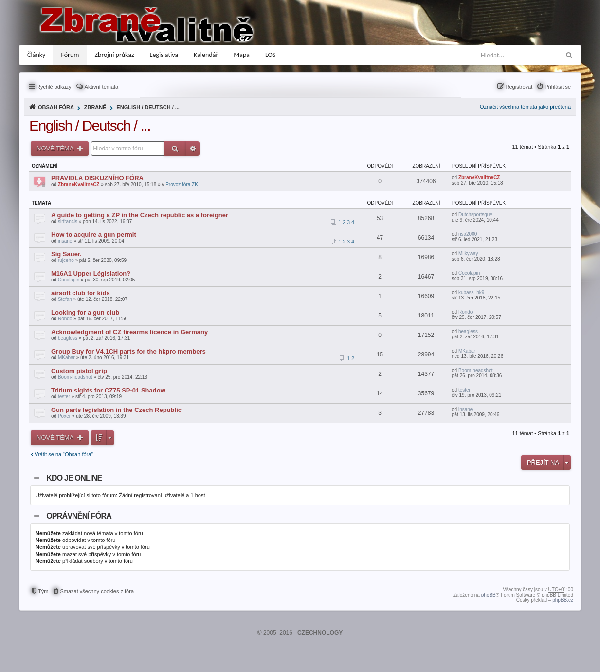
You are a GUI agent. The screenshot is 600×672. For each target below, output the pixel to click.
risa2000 (467, 234)
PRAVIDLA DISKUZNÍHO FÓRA (97, 178)
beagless (67, 338)
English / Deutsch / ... (148, 107)
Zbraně (95, 107)
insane (65, 240)
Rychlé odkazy (54, 87)
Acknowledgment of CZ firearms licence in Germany (129, 332)
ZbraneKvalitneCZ (79, 184)
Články (36, 55)
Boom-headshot (75, 377)
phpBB (488, 594)
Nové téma (55, 148)
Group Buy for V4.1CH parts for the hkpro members (128, 351)
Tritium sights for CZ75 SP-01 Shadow (108, 390)
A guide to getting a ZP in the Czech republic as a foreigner (139, 215)
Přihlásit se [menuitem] (558, 87)
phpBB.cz (562, 600)
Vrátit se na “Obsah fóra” (64, 454)
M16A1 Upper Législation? (90, 273)
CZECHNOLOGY (320, 632)
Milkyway (468, 253)
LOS (270, 55)
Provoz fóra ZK (181, 184)
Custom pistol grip (79, 370)
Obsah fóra (56, 107)
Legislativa (164, 55)
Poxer (64, 416)
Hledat (175, 148)
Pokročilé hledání (193, 148)
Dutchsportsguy (475, 214)
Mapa (242, 55)
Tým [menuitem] (43, 591)
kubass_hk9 (471, 292)
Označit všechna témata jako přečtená (525, 107)
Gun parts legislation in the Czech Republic (116, 409)
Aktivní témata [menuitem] (102, 87)
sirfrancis (67, 221)
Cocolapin (68, 279)
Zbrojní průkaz (114, 55)
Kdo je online (74, 478)
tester (64, 396)
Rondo (65, 318)
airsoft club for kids (80, 293)
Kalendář (206, 55)
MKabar (66, 357)
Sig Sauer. (66, 254)
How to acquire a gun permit (93, 234)
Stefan (65, 299)
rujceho (66, 260)
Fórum (70, 55)
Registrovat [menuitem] (519, 87)
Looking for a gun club (85, 312)
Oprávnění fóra (78, 516)
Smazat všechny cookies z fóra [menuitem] (97, 591)
